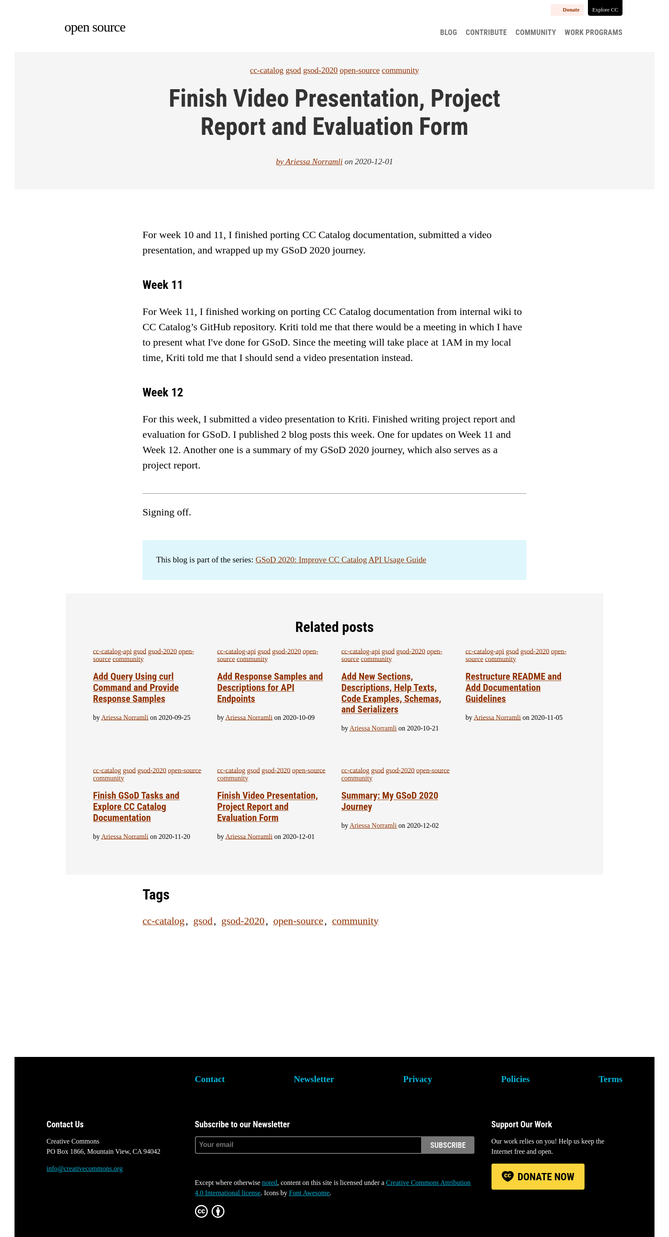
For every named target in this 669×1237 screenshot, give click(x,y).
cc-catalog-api (112, 651)
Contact (210, 1079)
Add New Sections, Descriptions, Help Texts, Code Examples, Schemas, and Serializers (391, 693)
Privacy (417, 1079)
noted (269, 1182)
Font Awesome (309, 1192)
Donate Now (546, 1177)
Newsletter (314, 1079)
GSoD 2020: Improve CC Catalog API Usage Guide (341, 559)
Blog (448, 32)
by (281, 161)
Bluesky (53, 1200)
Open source (94, 27)
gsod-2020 (320, 70)
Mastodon (76, 1200)
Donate (571, 10)
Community (535, 32)
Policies (515, 1079)
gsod (293, 70)
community (400, 70)
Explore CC (605, 10)
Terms (610, 1079)
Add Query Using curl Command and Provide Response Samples (136, 687)
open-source (360, 70)
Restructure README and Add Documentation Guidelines (513, 687)
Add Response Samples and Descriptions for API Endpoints (270, 687)
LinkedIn (99, 1200)
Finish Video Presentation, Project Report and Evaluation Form (267, 806)
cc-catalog (267, 70)
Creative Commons (87, 1084)
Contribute (486, 32)
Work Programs (593, 32)
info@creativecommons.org (84, 1168)
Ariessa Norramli (314, 161)
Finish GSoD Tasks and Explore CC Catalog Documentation (136, 806)
